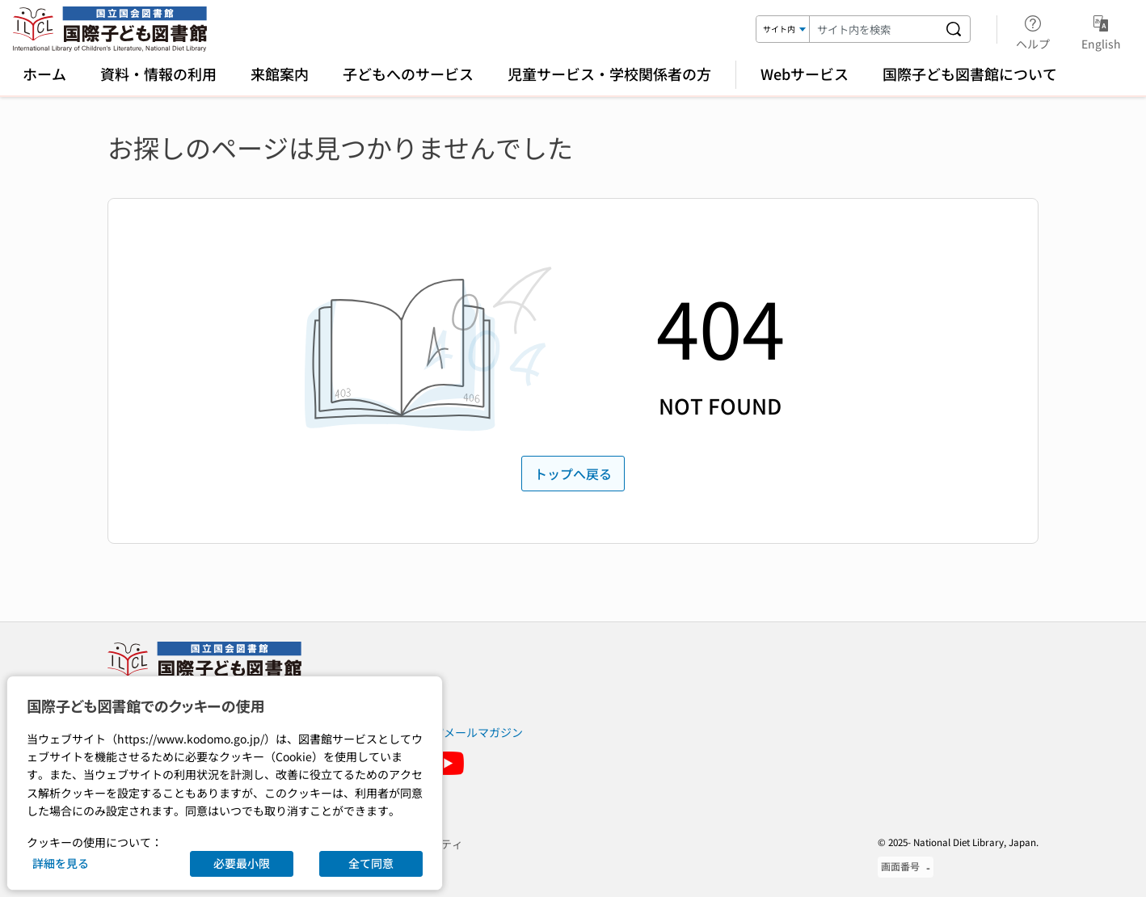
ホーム (44, 73)
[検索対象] (783, 29)
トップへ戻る (573, 473)
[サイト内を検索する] (953, 29)
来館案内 (280, 73)
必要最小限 (241, 863)
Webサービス (804, 73)
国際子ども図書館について (970, 73)
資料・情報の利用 (158, 73)
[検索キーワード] (874, 29)
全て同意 (371, 863)
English (1101, 30)
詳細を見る (60, 863)
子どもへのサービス (408, 73)
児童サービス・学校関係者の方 (609, 73)
